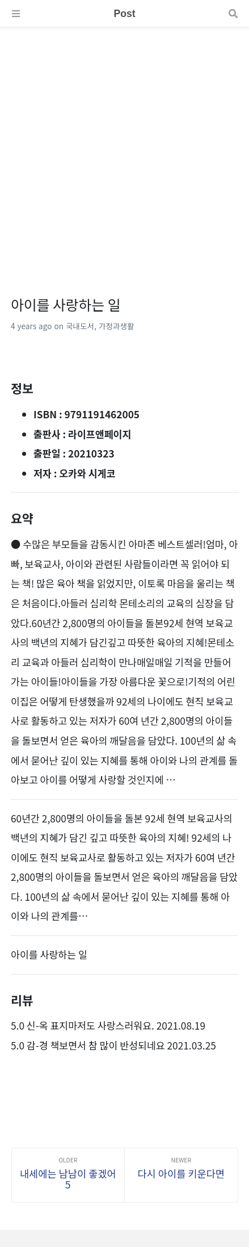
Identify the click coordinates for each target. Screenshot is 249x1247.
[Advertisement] (124, 151)
